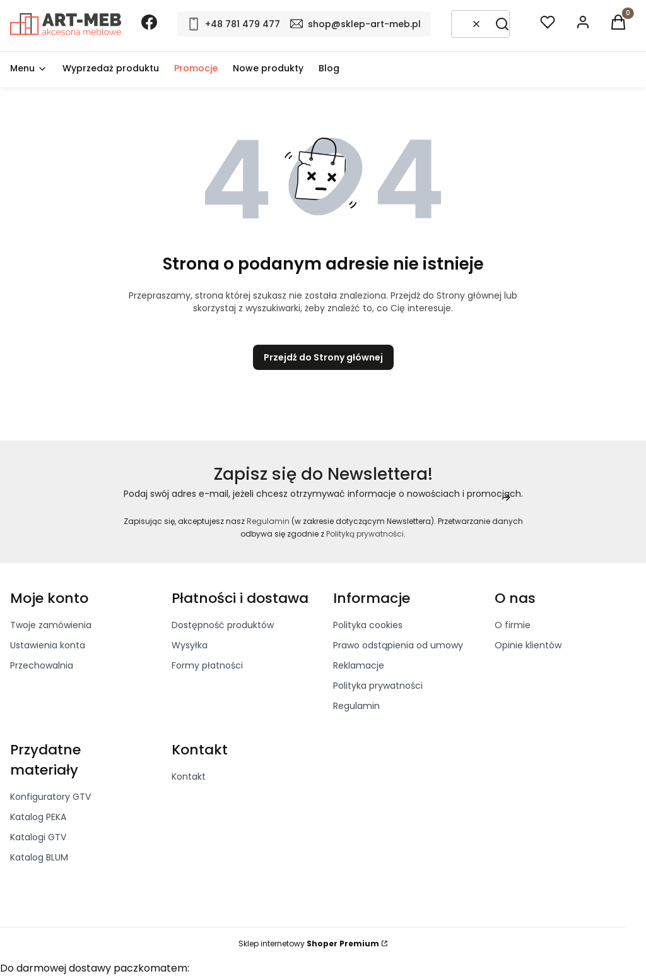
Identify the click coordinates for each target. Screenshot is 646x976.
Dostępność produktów (223, 625)
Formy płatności (207, 665)
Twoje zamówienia (50, 625)
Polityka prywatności (378, 685)
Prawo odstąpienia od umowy (398, 645)
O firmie (513, 625)
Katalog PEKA (38, 817)
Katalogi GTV (38, 837)
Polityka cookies (367, 625)
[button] (502, 24)
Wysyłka (190, 645)
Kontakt (189, 776)
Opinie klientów (528, 645)
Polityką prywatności (365, 533)
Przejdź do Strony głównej (323, 357)
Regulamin (268, 521)
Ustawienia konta (47, 645)
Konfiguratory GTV (50, 796)
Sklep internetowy (308, 943)
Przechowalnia (41, 665)
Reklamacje (358, 665)
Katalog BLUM (39, 857)
